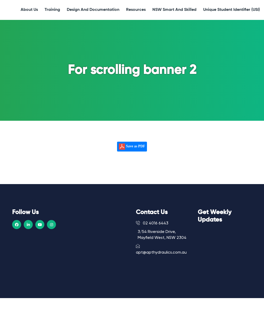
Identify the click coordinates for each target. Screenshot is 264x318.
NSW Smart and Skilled (174, 10)
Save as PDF (132, 146)
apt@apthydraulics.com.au (161, 249)
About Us (29, 10)
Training (52, 10)
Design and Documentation (93, 10)
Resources (136, 10)
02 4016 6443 (152, 223)
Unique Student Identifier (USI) (231, 10)
